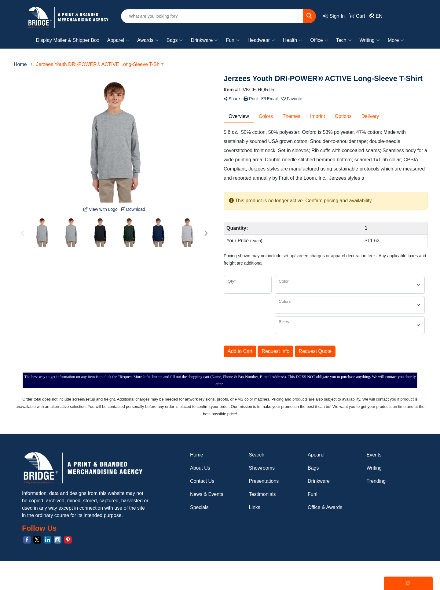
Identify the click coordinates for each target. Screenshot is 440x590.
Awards (148, 40)
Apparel (118, 40)
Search (257, 454)
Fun (233, 40)
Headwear (261, 40)
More (396, 40)
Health (292, 40)
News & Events (206, 494)
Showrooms (262, 468)
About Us (200, 468)
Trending (376, 481)
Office (319, 40)
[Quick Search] (212, 16)
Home (196, 454)
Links (254, 507)
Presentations (264, 481)
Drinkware (204, 40)
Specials (199, 507)
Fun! (312, 494)
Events (374, 454)
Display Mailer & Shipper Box (67, 40)
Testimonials (262, 494)
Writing (370, 40)
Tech (344, 40)
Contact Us (202, 481)
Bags (175, 40)
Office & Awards (325, 507)
